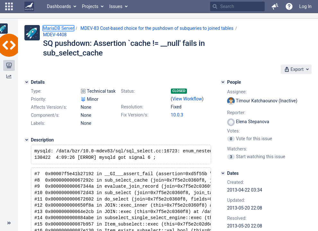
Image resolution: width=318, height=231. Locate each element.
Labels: (38, 123)
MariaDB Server (58, 28)
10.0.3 (177, 114)
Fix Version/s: (134, 114)
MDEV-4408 (54, 34)
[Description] (26, 140)
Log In (305, 6)
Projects (90, 6)
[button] (9, 6)
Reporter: (236, 112)
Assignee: (237, 91)
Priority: (38, 99)
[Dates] (223, 173)
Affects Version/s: (49, 107)
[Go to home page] (29, 6)
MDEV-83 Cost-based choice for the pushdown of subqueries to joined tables (156, 28)
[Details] (26, 82)
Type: (36, 91)
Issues (115, 6)
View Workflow (187, 98)
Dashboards (59, 6)
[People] (223, 82)
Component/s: (45, 115)
